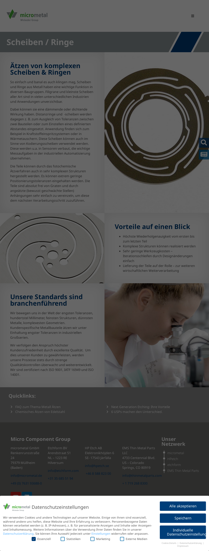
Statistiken (71, 539)
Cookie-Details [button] (169, 543)
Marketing (100, 539)
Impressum (183, 545)
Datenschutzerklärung (18, 534)
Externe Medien (133, 539)
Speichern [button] (183, 518)
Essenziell (41, 539)
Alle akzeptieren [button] (183, 505)
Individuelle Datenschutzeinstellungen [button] (186, 532)
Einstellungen (100, 534)
